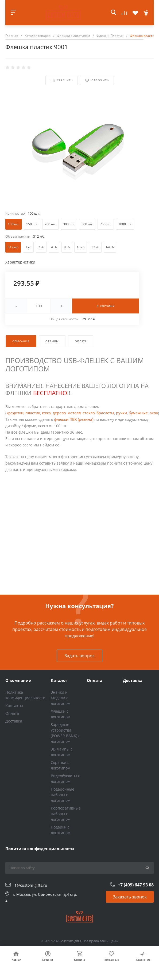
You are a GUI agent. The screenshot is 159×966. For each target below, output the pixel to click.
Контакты (14, 705)
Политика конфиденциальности (39, 848)
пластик (32, 412)
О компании (18, 680)
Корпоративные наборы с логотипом (66, 814)
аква (154, 412)
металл (74, 412)
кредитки (15, 412)
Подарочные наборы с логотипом (62, 795)
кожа (46, 412)
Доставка (13, 721)
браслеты (105, 412)
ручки (121, 412)
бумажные (138, 412)
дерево (59, 412)
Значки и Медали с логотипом (60, 698)
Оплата (12, 713)
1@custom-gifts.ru (30, 885)
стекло (89, 412)
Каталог (59, 680)
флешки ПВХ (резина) (73, 419)
